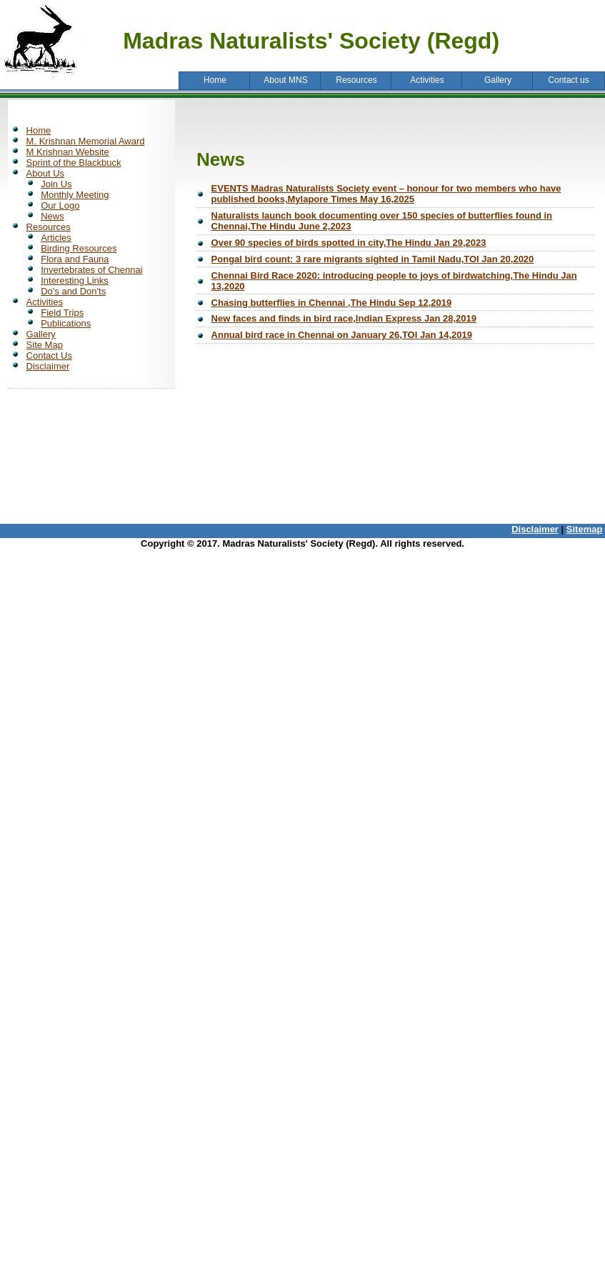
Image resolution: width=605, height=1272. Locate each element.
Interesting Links (75, 280)
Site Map (44, 344)
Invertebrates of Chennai (91, 269)
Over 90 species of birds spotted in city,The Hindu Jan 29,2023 (348, 242)
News (52, 216)
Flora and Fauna (75, 259)
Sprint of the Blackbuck (73, 162)
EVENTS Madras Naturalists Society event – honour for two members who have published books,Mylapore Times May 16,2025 (386, 193)
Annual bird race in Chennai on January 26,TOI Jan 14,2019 (341, 334)
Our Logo (60, 205)
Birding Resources (78, 248)
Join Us (56, 184)
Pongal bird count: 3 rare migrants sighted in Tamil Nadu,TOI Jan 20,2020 (372, 259)
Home (38, 130)
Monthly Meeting (75, 194)
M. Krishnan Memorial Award (85, 141)
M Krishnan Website (67, 151)
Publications (66, 323)
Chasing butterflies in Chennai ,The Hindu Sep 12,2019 (331, 302)
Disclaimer (48, 366)
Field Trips (62, 312)
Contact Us (49, 355)
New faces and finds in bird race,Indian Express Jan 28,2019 (343, 318)
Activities (44, 302)
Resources (48, 227)
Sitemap (584, 529)
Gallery (41, 334)
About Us (45, 173)
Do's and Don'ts (73, 291)
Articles (56, 237)
